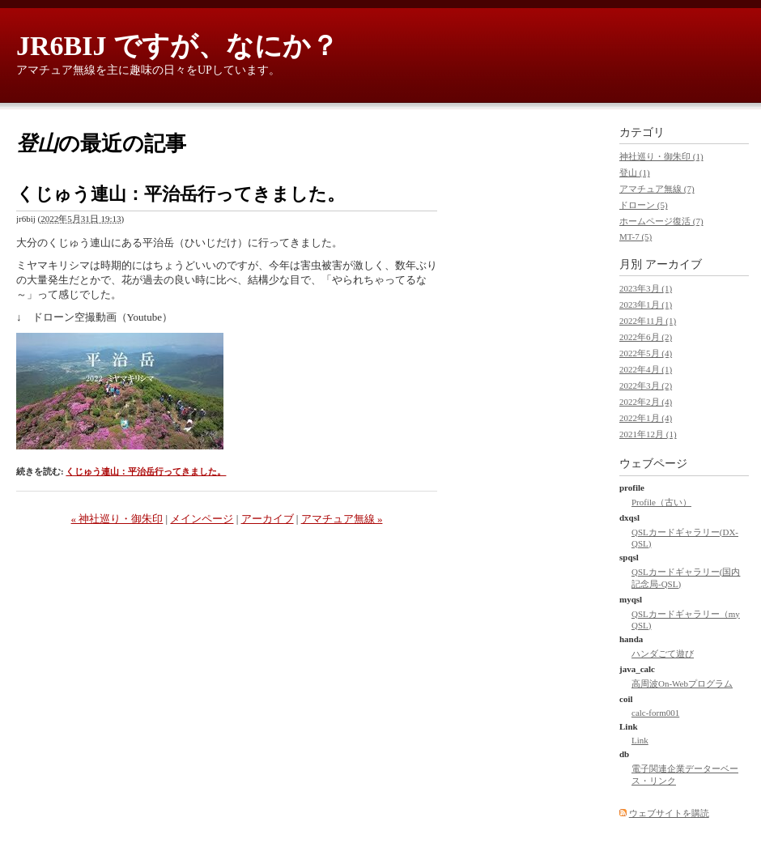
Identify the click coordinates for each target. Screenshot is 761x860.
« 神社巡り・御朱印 (117, 519)
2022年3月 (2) (645, 385)
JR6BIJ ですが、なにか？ (177, 46)
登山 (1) (634, 172)
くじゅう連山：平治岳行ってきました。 (180, 194)
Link (639, 740)
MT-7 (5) (635, 236)
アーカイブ (267, 519)
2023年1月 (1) (645, 304)
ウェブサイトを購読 (669, 813)
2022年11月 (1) (647, 321)
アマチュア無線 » (342, 519)
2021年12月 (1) (648, 434)
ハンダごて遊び (662, 653)
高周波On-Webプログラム (682, 683)
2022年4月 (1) (645, 369)
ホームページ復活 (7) (661, 221)
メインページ (201, 519)
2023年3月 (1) (645, 288)
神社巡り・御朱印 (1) (661, 156)
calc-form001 (655, 712)
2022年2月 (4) (645, 402)
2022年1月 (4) (645, 418)
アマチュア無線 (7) (657, 189)
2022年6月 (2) (645, 337)
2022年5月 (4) (645, 353)
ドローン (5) (643, 205)
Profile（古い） (661, 502)
